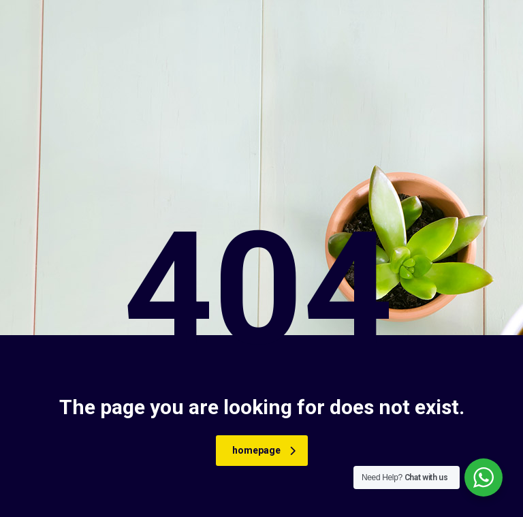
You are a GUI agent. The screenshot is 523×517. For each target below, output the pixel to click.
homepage (264, 450)
